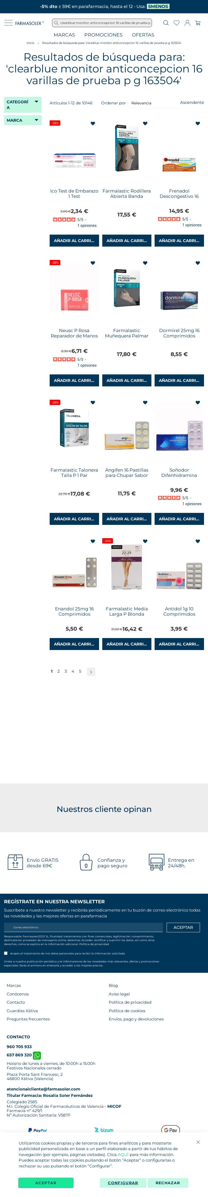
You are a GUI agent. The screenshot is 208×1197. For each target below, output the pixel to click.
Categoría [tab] (17, 104)
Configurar (123, 1182)
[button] (93, 124)
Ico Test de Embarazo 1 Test (74, 193)
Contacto (16, 1002)
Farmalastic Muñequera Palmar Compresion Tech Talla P (126, 338)
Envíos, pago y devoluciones (136, 1019)
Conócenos (18, 993)
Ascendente (192, 102)
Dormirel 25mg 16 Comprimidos (179, 333)
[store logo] (29, 23)
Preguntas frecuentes (28, 1019)
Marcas (64, 35)
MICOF (114, 1106)
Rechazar (168, 1182)
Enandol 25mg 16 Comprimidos (74, 611)
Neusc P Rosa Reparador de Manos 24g (74, 336)
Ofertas (143, 35)
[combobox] (102, 23)
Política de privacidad (94, 944)
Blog (113, 985)
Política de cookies (127, 1010)
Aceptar (45, 1182)
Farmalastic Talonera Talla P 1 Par (74, 472)
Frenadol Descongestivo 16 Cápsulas (179, 196)
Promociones (103, 35)
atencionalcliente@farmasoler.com (43, 1089)
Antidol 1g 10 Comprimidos (179, 611)
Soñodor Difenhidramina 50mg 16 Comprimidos (179, 478)
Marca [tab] (14, 120)
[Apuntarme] (183, 927)
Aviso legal (119, 993)
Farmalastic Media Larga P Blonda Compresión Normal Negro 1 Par (127, 616)
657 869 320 (24, 1054)
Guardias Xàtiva (22, 1010)
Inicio (30, 43)
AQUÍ (123, 1154)
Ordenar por (113, 102)
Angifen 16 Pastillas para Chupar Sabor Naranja (126, 475)
